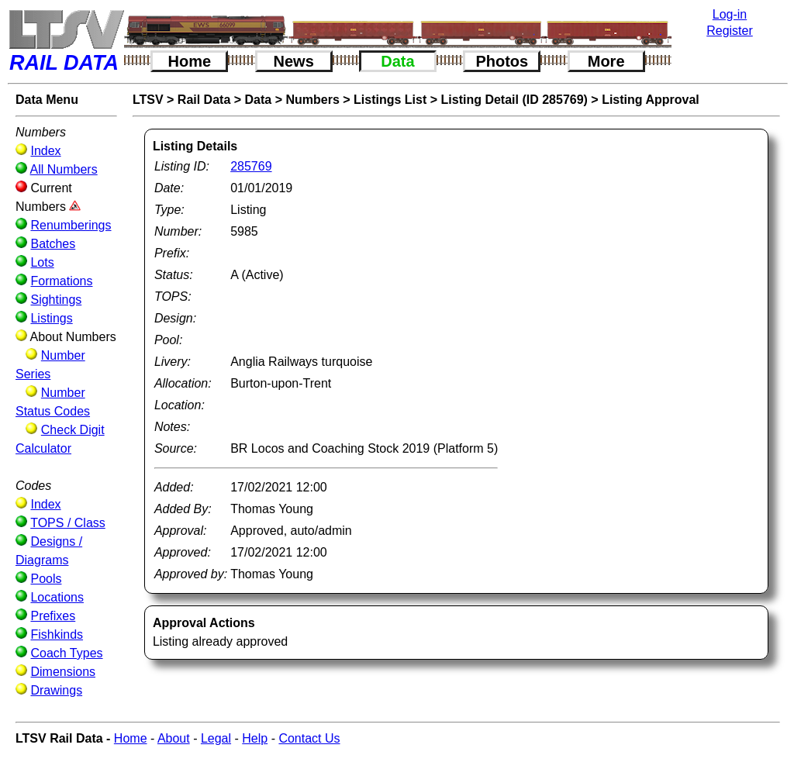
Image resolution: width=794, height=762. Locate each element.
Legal (216, 738)
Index (45, 150)
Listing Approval (650, 99)
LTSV (148, 99)
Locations (57, 597)
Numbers (312, 99)
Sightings (55, 299)
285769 (250, 166)
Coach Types (66, 653)
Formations (61, 281)
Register (729, 30)
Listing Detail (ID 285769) (514, 99)
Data (397, 61)
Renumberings (70, 225)
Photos (501, 61)
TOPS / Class (67, 522)
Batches (52, 243)
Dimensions (62, 671)
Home (190, 61)
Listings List (390, 99)
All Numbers (64, 169)
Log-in (730, 14)
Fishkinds (56, 634)
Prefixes (52, 615)
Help (255, 738)
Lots (42, 262)
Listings (51, 318)
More (606, 61)
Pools (45, 578)
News (294, 61)
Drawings (56, 690)
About (173, 738)
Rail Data (204, 99)
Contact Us (309, 738)
